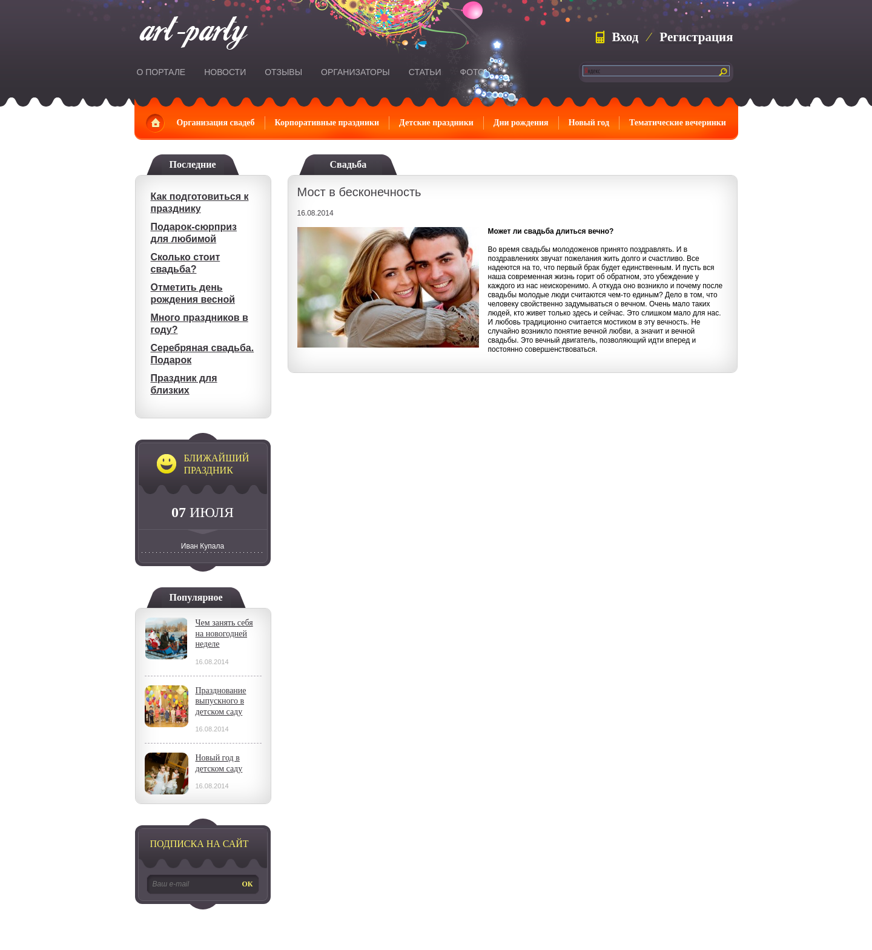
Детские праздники (436, 122)
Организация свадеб (216, 122)
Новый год (589, 122)
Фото (472, 72)
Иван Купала (202, 546)
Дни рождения (521, 122)
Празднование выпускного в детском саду (221, 701)
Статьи (425, 72)
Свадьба (348, 164)
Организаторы (355, 72)
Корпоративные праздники (327, 122)
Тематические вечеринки (677, 122)
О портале (161, 72)
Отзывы (283, 72)
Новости (225, 72)
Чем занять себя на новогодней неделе (224, 633)
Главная (155, 122)
